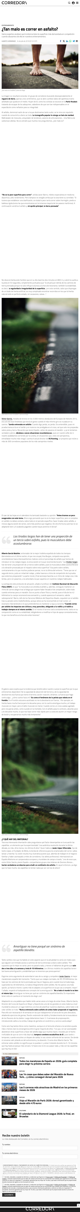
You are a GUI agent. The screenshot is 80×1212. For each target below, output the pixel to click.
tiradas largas (71, 561)
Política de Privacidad (71, 1168)
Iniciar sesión (73, 3)
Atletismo (22, 1110)
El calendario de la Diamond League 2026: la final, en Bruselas (46, 1115)
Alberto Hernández (9, 41)
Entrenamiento (8, 25)
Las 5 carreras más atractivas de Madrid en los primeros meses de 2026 (48, 1088)
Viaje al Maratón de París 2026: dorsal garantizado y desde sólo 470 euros (46, 1102)
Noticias (22, 1058)
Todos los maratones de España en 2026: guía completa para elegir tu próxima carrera (48, 1062)
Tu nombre (6, 1144)
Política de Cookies (10, 1170)
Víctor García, (7, 418)
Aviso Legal (60, 1168)
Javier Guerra (64, 976)
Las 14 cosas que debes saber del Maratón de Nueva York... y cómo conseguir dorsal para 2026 (46, 1075)
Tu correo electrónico (10, 1153)
